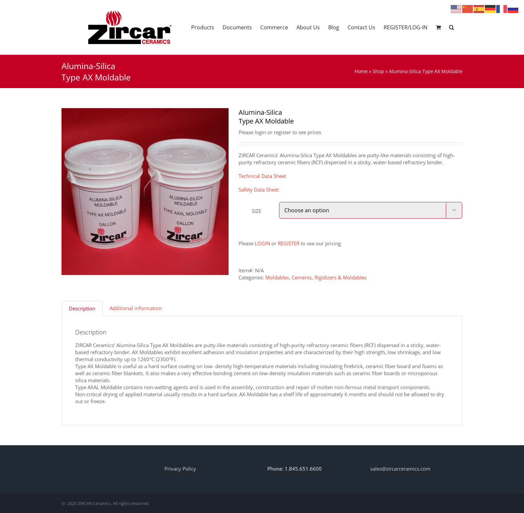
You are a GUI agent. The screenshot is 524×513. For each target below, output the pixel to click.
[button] (451, 27)
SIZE (256, 211)
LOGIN (262, 243)
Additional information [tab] (136, 308)
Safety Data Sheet (259, 189)
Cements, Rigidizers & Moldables (329, 277)
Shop (378, 71)
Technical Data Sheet (262, 176)
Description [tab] (82, 308)
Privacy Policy (180, 468)
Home (361, 71)
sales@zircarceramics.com (400, 468)
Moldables (277, 277)
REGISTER (288, 243)
